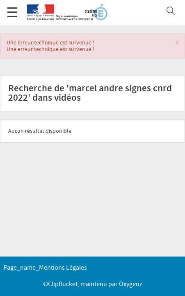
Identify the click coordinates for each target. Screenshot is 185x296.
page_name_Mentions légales (45, 268)
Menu (12, 8)
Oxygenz (130, 284)
